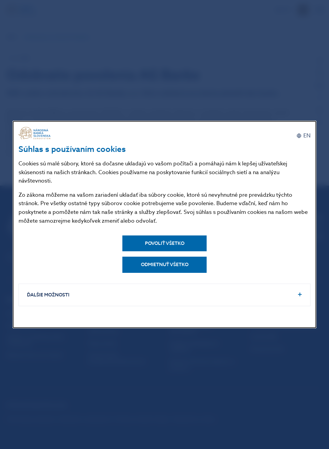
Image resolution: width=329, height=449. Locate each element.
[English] (303, 136)
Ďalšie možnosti (48, 294)
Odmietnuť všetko (164, 264)
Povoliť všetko (164, 243)
